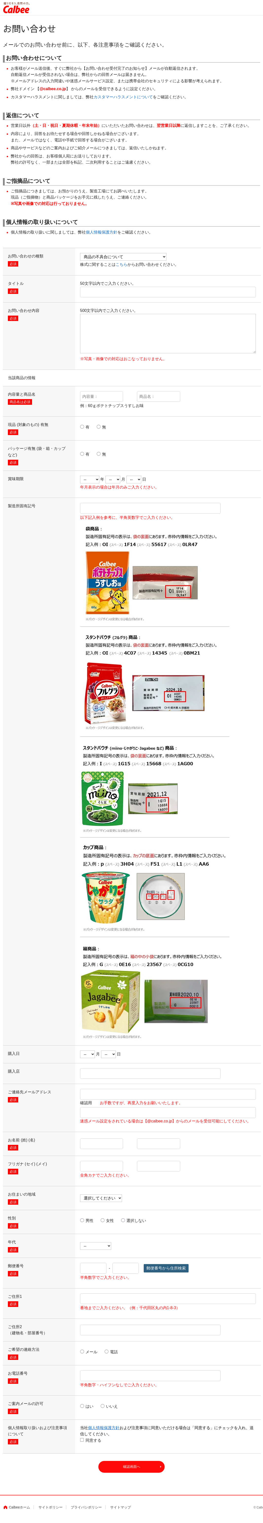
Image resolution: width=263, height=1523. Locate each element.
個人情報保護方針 (101, 232)
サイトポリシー (50, 1510)
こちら (121, 264)
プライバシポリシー (86, 1510)
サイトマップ (120, 1510)
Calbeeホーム (19, 1510)
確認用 (131, 1103)
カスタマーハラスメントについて (123, 97)
